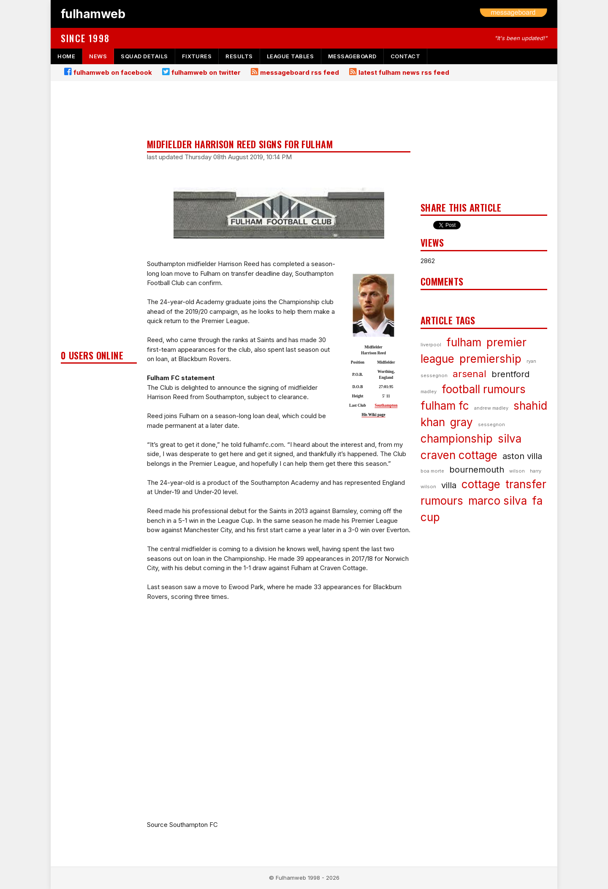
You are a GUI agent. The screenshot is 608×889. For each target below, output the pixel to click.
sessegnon (491, 424)
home (66, 56)
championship (457, 438)
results (239, 56)
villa (448, 485)
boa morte (432, 471)
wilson (517, 471)
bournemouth (476, 470)
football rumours (484, 389)
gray (461, 422)
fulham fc (445, 405)
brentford (510, 374)
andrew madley (491, 408)
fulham (463, 342)
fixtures (197, 56)
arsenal (469, 373)
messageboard (352, 56)
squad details (144, 56)
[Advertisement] (99, 218)
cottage (480, 484)
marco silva (497, 500)
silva (509, 438)
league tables (290, 56)
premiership (490, 358)
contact (406, 56)
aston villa (522, 456)
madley (429, 391)
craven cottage (459, 455)
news (98, 56)
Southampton (386, 405)
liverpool (431, 345)
